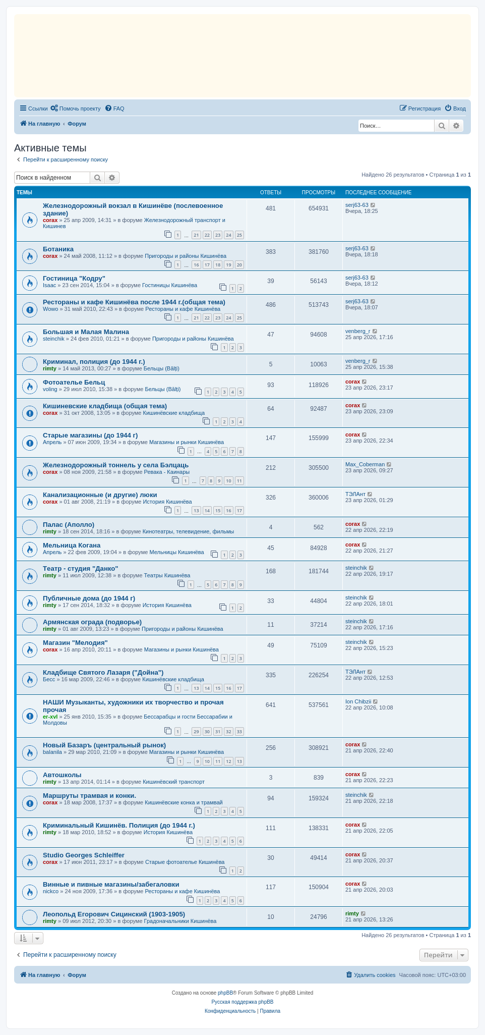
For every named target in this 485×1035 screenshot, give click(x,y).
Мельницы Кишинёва (176, 552)
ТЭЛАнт (355, 494)
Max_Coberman (365, 464)
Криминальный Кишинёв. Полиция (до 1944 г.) (119, 825)
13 (196, 510)
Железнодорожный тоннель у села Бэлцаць (116, 465)
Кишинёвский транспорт (174, 782)
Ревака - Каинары (167, 472)
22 (207, 235)
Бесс (49, 679)
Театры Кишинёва (167, 575)
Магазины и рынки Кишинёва (186, 442)
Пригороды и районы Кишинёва (185, 256)
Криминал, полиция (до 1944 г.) (94, 361)
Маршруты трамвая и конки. (89, 795)
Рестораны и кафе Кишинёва (182, 309)
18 (217, 264)
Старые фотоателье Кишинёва (185, 862)
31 (217, 731)
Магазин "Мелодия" (75, 642)
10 (228, 480)
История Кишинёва (167, 502)
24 (228, 235)
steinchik (54, 339)
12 (228, 761)
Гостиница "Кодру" (74, 278)
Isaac (49, 285)
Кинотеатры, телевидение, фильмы (188, 531)
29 (196, 731)
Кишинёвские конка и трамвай (183, 802)
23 (217, 235)
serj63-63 (357, 205)
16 (196, 264)
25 (239, 235)
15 (217, 510)
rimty (49, 368)
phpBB (225, 993)
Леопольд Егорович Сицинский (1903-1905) (114, 914)
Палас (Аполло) (68, 524)
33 (239, 731)
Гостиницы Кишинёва (169, 285)
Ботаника (58, 249)
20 (239, 264)
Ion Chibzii (358, 701)
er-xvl (50, 717)
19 (228, 264)
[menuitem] (75, 108)
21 (196, 235)
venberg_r (358, 331)
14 (207, 510)
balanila (52, 752)
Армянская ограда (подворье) (92, 622)
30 (207, 731)
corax (50, 220)
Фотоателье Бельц (74, 382)
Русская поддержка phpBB (242, 1002)
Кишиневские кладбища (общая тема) (105, 406)
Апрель (52, 442)
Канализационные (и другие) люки (100, 495)
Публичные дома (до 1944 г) (89, 598)
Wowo (50, 309)
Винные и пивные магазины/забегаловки (111, 884)
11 (239, 480)
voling (50, 389)
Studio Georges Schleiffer (84, 855)
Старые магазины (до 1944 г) (90, 435)
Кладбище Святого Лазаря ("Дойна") (103, 672)
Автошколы (62, 775)
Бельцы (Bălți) (161, 368)
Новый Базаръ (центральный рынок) (104, 745)
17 (207, 264)
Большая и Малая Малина (86, 332)
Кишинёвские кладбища (174, 413)
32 (228, 731)
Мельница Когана (71, 545)
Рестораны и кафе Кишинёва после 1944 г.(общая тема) (134, 302)
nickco (50, 891)
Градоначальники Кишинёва (180, 921)
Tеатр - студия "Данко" (80, 568)
